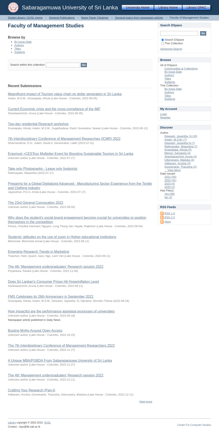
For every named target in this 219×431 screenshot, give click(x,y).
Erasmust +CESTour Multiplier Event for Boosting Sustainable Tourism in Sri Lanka (70, 154)
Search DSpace (172, 39)
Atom (167, 221)
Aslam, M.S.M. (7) (175, 139)
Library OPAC (196, 7)
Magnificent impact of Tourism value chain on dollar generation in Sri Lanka (65, 94)
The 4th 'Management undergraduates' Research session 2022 (55, 266)
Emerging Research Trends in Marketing (38, 251)
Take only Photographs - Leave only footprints (42, 168)
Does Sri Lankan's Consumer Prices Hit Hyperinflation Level (53, 281)
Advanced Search (171, 48)
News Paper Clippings (94, 17)
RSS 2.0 (169, 217)
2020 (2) (169, 187)
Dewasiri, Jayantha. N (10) (180, 136)
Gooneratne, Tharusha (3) (180, 166)
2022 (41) (170, 180)
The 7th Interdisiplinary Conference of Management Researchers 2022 (61, 345)
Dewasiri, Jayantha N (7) (179, 143)
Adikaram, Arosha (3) (177, 163)
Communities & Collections (181, 68)
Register (165, 117)
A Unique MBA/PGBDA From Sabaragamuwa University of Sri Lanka (60, 360)
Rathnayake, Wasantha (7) (180, 146)
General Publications (62, 17)
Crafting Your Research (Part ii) (31, 390)
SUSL (47, 422)
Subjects (19, 52)
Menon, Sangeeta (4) (177, 153)
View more (145, 401)
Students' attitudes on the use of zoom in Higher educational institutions (62, 237)
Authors (19, 45)
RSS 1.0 (169, 213)
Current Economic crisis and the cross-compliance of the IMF (54, 109)
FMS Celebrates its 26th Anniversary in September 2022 (50, 296)
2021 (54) (170, 176)
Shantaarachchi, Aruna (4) (180, 156)
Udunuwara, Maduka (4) (179, 159)
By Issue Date (23, 41)
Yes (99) (169, 194)
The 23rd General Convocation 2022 (35, 202)
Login (163, 114)
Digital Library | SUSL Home (25, 17)
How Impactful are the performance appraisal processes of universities (61, 311)
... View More (172, 170)
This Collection (172, 43)
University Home (137, 7)
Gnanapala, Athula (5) (177, 149)
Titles (17, 48)
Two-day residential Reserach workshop (38, 124)
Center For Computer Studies (194, 425)
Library (12, 422)
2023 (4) (169, 183)
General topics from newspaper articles (139, 17)
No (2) (168, 197)
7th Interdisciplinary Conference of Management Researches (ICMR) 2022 (64, 139)
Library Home (168, 7)
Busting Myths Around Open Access (35, 330)
